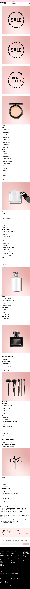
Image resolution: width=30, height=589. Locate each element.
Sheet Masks (6, 243)
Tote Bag (6, 419)
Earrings (5, 410)
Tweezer (6, 435)
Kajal (5, 151)
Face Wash (6, 215)
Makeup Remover (7, 147)
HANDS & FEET (5, 316)
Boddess (6, 500)
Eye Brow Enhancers (8, 158)
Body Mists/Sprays (7, 357)
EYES (3, 150)
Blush (5, 139)
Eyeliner (5, 153)
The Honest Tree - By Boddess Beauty (11, 493)
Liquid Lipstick (7, 168)
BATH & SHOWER (6, 298)
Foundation (6, 132)
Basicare (5, 501)
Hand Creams (6, 318)
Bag (3, 416)
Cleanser (6, 216)
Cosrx (5, 482)
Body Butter (6, 309)
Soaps (5, 303)
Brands (3, 478)
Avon (5, 496)
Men (12, 560)
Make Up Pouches (7, 437)
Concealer (6, 130)
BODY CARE (5, 307)
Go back (3, 518)
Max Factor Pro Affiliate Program (2, 565)
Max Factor (6, 491)
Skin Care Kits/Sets (7, 259)
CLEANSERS (5, 213)
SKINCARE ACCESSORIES (8, 439)
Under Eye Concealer (8, 161)
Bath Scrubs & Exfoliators (9, 302)
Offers (14, 3)
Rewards (3, 503)
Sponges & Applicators (8, 429)
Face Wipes (6, 220)
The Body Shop (7, 498)
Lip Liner (6, 173)
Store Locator (2, 555)
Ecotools (6, 495)
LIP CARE (6, 249)
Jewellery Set (5, 403)
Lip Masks (8, 251)
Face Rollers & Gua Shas (8, 442)
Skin (12, 555)
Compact (6, 134)
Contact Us (7, 555)
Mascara (5, 154)
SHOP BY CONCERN (7, 263)
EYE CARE (4, 245)
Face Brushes (6, 423)
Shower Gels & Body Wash (9, 300)
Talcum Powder (7, 314)
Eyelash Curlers (7, 433)
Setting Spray (6, 145)
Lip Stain (5, 175)
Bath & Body (13, 557)
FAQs (6, 553)
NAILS (3, 179)
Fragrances (13, 564)
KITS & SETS (5, 257)
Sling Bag (6, 417)
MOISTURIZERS (6, 229)
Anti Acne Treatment (8, 264)
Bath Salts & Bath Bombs (8, 305)
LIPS (3, 165)
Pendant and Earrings (8, 405)
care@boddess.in (26, 558)
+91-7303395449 (26, 556)
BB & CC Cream (7, 142)
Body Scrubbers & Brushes (9, 446)
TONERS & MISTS (6, 224)
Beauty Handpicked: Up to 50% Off (15, 1)
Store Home (4, 522)
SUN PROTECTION (8, 253)
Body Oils (6, 312)
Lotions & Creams (7, 311)
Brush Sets (6, 428)
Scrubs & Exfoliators (8, 218)
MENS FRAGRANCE (6, 361)
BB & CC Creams (7, 238)
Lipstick (5, 167)
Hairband (6, 412)
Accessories (13, 562)
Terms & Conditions (17, 578)
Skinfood (6, 486)
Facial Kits (6, 260)
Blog (0, 559)
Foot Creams (6, 319)
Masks (3, 240)
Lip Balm (5, 177)
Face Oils (6, 234)
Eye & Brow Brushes (8, 426)
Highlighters (6, 144)
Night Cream (6, 232)
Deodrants (6, 359)
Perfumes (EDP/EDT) (8, 363)
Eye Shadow (6, 156)
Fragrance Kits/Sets (8, 370)
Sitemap (15, 579)
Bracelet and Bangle (8, 407)
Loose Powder (7, 137)
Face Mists (6, 227)
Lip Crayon (6, 170)
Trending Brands (6, 488)
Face (3, 127)
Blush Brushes (7, 424)
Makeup (12, 553)
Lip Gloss (6, 172)
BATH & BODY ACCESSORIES (9, 445)
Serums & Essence (7, 236)
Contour (5, 135)
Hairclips (5, 413)
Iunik (5, 484)
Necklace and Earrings (8, 408)
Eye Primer (6, 159)
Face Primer (6, 129)
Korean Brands (5, 481)
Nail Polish (6, 181)
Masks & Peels (7, 241)
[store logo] (3, 3)
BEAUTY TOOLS (6, 432)
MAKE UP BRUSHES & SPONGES (9, 421)
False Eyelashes (7, 163)
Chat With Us (25, 560)
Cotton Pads (6, 440)
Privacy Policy (24, 578)
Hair (12, 558)
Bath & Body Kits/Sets (8, 323)
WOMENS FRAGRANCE (7, 356)
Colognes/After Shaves (8, 366)
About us (1, 553)
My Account (9, 522)
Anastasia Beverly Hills (8, 490)
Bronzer (5, 140)
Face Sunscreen (9, 255)
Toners (5, 225)
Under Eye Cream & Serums (9, 247)
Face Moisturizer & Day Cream (9, 231)
